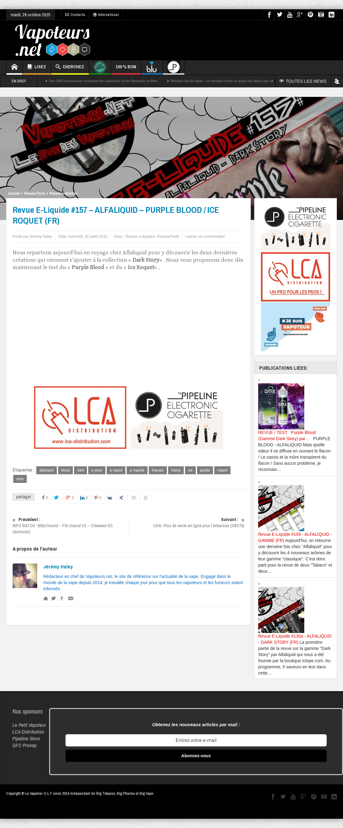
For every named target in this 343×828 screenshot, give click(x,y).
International (106, 14)
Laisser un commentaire (205, 236)
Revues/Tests (34, 193)
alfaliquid (46, 470)
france (176, 470)
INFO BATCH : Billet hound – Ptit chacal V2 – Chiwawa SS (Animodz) (70, 526)
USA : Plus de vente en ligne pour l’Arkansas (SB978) (186, 523)
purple (205, 470)
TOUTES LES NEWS (304, 81)
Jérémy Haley (58, 567)
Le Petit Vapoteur (29, 724)
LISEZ (37, 67)
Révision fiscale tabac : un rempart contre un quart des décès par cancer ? (226, 81)
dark (80, 470)
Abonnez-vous (196, 755)
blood (65, 470)
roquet (222, 470)
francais (158, 470)
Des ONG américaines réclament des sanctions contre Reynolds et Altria (103, 81)
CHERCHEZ (70, 67)
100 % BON (126, 69)
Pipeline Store (26, 738)
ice (190, 470)
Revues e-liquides (63, 193)
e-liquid (116, 470)
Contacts (75, 14)
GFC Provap (24, 745)
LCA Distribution (28, 731)
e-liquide (137, 470)
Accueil (14, 193)
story (20, 479)
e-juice (96, 470)
